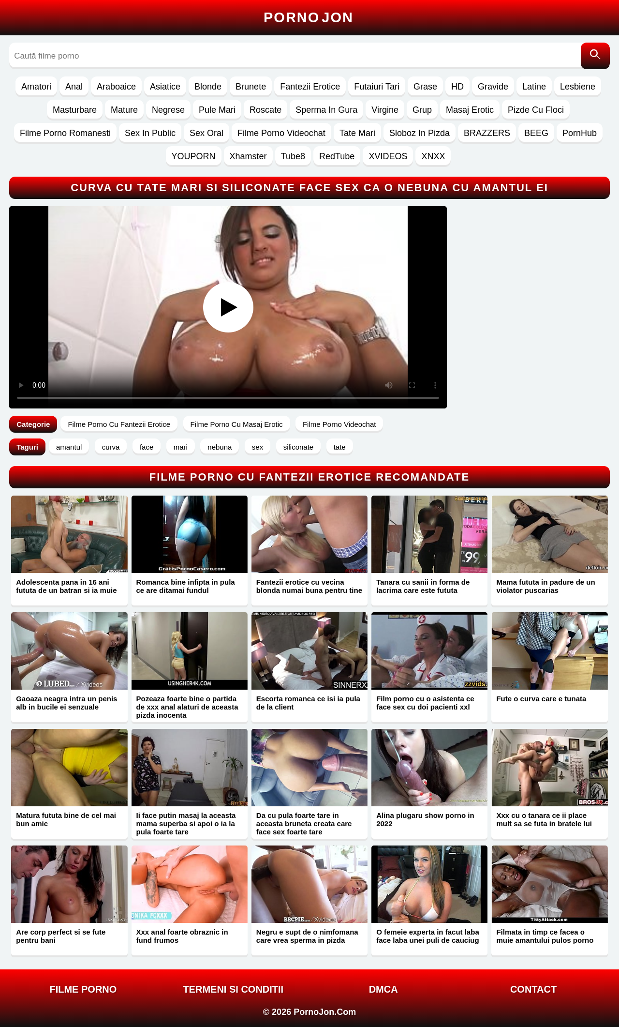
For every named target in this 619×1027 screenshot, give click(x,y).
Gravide (493, 86)
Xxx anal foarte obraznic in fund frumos (182, 936)
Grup (422, 110)
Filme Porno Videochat (281, 133)
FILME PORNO (83, 989)
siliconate (298, 447)
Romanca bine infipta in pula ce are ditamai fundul (185, 586)
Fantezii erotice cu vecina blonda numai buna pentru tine (309, 586)
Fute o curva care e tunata (541, 699)
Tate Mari (357, 133)
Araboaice (116, 86)
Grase (425, 86)
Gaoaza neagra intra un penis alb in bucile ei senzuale (66, 703)
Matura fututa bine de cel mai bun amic (66, 819)
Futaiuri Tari (376, 86)
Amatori (36, 86)
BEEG (536, 133)
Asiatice (165, 86)
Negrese (168, 110)
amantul (69, 447)
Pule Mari (217, 110)
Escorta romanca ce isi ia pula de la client (308, 703)
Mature (124, 110)
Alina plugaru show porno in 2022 (425, 819)
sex (257, 447)
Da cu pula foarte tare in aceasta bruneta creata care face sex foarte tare (304, 823)
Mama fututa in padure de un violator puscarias (545, 586)
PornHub (579, 133)
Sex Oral (206, 133)
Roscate (265, 110)
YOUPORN (194, 156)
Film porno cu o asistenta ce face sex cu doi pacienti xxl (425, 703)
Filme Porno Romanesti (65, 133)
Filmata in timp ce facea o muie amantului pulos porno (544, 936)
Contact (533, 989)
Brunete (251, 86)
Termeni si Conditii (233, 989)
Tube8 (293, 156)
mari (181, 447)
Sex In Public (150, 133)
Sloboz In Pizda (419, 133)
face (146, 447)
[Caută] (595, 56)
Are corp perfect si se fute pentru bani (60, 936)
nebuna (219, 447)
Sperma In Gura (326, 110)
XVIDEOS (387, 156)
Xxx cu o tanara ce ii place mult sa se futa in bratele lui (544, 819)
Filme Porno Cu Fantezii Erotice (119, 424)
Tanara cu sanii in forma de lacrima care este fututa (423, 586)
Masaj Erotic (470, 110)
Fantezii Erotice (310, 86)
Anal (74, 86)
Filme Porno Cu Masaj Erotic (237, 424)
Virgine (384, 110)
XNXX (433, 156)
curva (111, 447)
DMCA (383, 989)
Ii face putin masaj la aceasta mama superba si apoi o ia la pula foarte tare (186, 823)
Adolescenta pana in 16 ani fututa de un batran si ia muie (66, 586)
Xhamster (248, 156)
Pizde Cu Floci (536, 110)
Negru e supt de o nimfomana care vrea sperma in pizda (307, 936)
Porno (309, 17)
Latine (534, 86)
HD (457, 86)
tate (340, 447)
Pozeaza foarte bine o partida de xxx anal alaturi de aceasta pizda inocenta (187, 707)
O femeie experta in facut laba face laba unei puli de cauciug (427, 936)
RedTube (336, 156)
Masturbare (75, 110)
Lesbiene (577, 86)
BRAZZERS (487, 133)
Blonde (207, 86)
